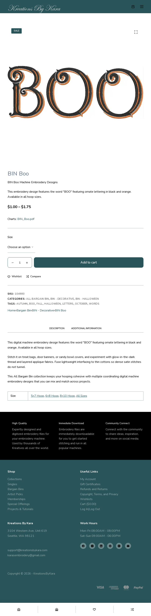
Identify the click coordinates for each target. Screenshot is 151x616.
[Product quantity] (20, 262)
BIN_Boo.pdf (25, 219)
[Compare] (132, 609)
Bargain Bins (16, 489)
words (94, 304)
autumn (22, 304)
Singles (12, 484)
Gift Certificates (90, 484)
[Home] (18, 609)
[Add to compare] (33, 276)
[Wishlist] (94, 609)
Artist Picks (15, 494)
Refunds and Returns (94, 489)
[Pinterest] (110, 546)
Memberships (16, 499)
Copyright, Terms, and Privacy (99, 494)
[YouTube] (119, 546)
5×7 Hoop (37, 396)
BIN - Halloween (87, 299)
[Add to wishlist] (14, 276)
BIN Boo (60, 310)
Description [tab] (56, 328)
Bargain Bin (23, 310)
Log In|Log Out (90, 509)
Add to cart (88, 262)
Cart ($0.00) (88, 504)
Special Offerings (19, 504)
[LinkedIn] (101, 546)
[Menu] (141, 6)
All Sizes (81, 396)
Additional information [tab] (86, 328)
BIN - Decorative (62, 299)
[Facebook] (83, 546)
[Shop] (56, 609)
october (81, 304)
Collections (15, 479)
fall (40, 304)
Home (12, 310)
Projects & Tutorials (20, 509)
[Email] (128, 546)
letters (68, 304)
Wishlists (86, 499)
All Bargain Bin (37, 299)
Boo (32, 304)
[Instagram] (92, 546)
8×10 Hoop (67, 396)
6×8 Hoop (52, 396)
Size (10, 237)
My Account (88, 479)
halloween (52, 304)
